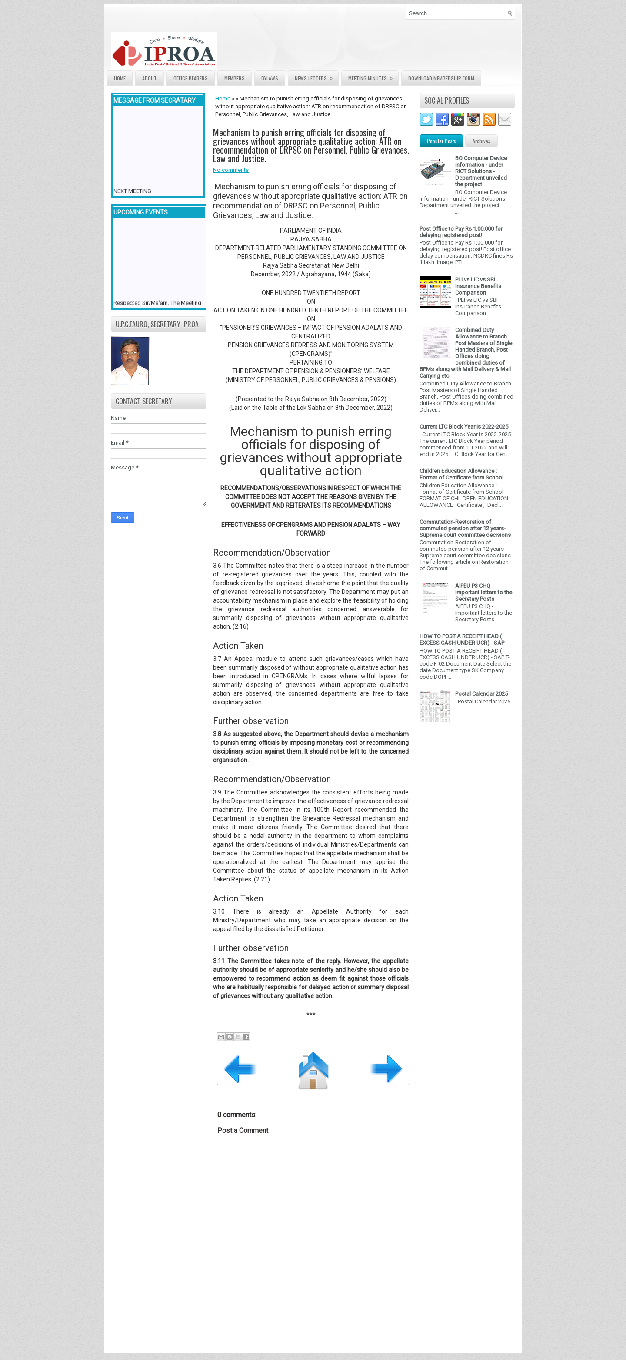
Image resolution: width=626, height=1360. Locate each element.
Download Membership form (441, 78)
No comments (231, 170)
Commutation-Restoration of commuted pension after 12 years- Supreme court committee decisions (465, 528)
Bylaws (269, 78)
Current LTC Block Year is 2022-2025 (464, 426)
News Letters (316, 76)
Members (234, 78)
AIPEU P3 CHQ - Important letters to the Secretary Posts (483, 592)
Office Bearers (190, 78)
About (149, 78)
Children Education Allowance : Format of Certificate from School (461, 474)
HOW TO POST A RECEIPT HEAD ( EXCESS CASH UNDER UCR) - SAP (462, 639)
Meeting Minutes (373, 76)
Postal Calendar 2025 (481, 693)
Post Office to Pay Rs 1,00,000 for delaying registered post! (461, 231)
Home (120, 78)
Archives (481, 140)
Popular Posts (441, 140)
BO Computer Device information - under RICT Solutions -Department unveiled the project (481, 171)
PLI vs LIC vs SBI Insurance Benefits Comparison (478, 286)
